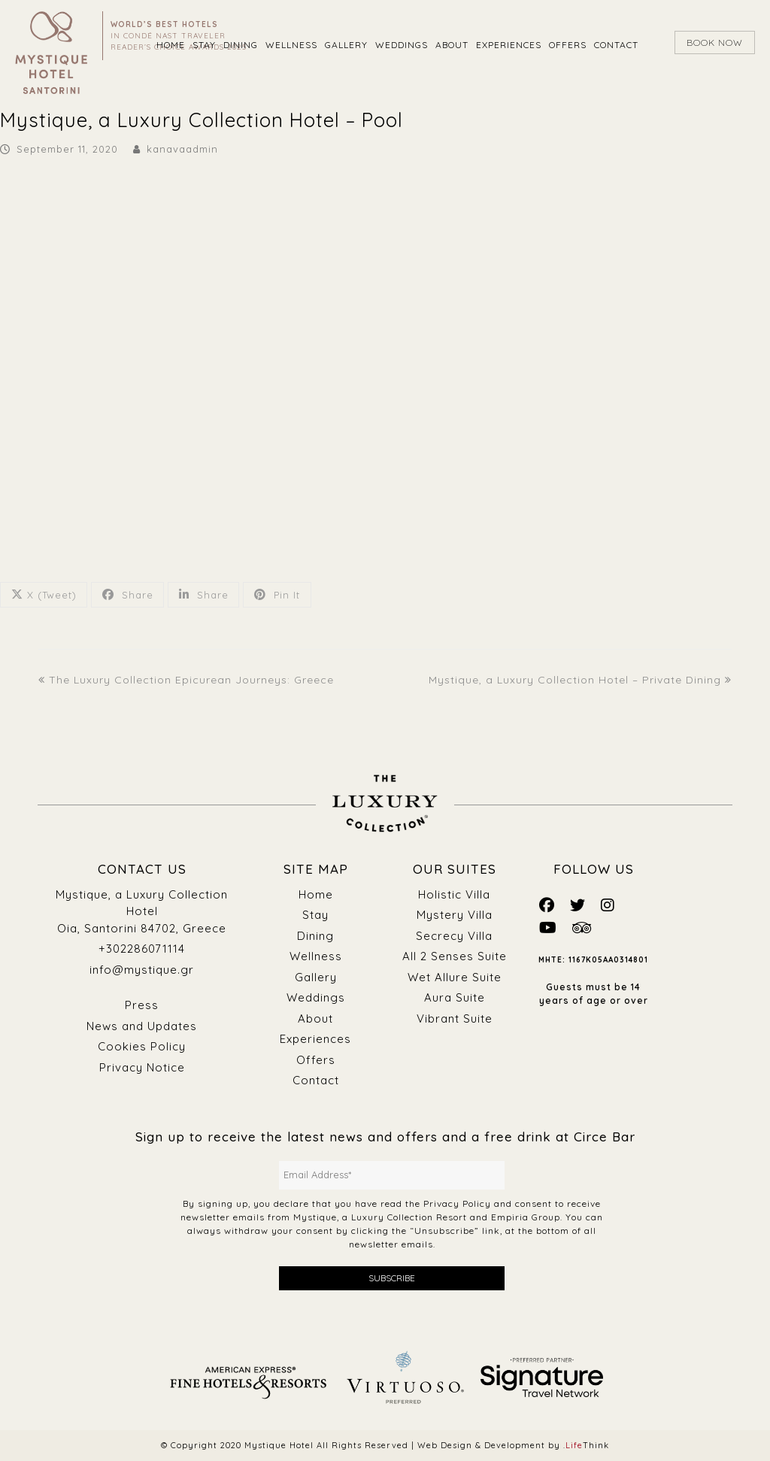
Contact (316, 1080)
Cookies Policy (142, 1046)
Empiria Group (525, 1217)
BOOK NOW (715, 42)
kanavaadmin (182, 149)
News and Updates (141, 1026)
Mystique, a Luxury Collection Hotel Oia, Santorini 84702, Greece (142, 911)
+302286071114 (142, 948)
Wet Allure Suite (455, 977)
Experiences (315, 1039)
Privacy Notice (142, 1067)
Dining (315, 936)
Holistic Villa (454, 894)
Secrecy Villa (454, 936)
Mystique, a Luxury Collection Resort (380, 1217)
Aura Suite (454, 997)
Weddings (315, 997)
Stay (315, 915)
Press (142, 1005)
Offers (315, 1060)
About (315, 1018)
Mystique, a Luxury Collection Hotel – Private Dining (580, 680)
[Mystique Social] (547, 905)
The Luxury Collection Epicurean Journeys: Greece (186, 680)
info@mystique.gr (141, 969)
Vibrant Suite (455, 1018)
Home (316, 894)
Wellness (316, 956)
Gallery (316, 977)
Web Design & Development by (513, 1445)
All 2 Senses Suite (454, 956)
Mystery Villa (455, 915)
